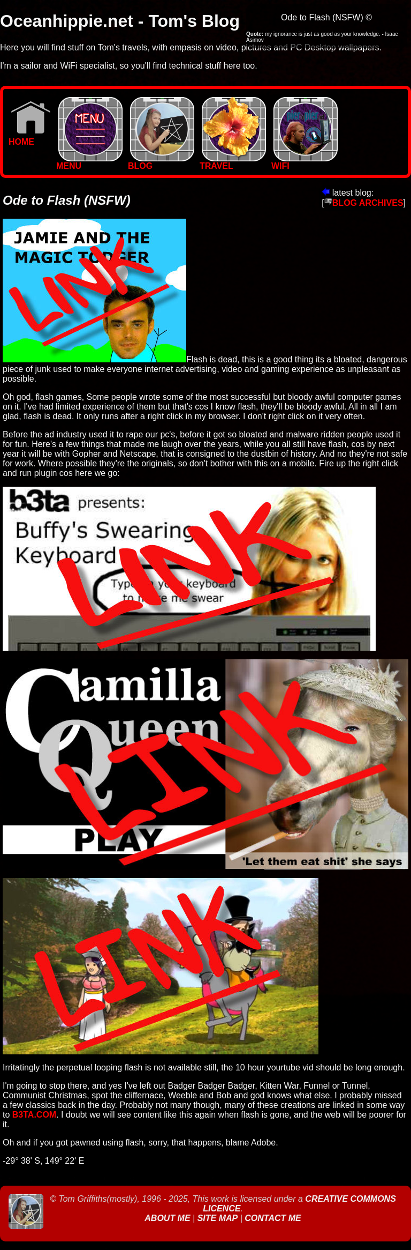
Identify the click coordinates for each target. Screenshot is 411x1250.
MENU (89, 162)
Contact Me (273, 1218)
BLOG (161, 162)
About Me (168, 1218)
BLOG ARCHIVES (364, 202)
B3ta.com (34, 1114)
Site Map (217, 1218)
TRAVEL (233, 162)
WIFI (304, 162)
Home (30, 138)
